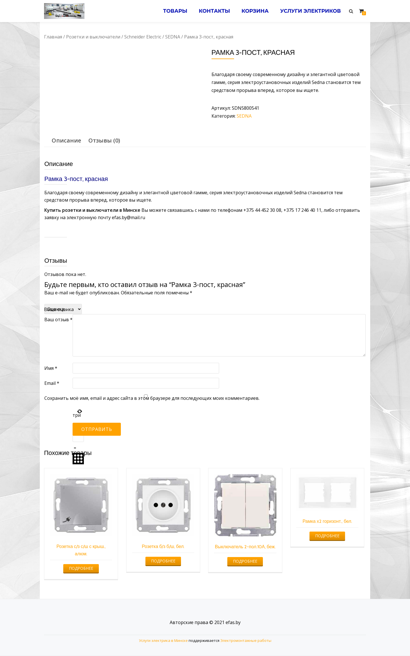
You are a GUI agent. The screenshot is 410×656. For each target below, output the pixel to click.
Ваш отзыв (58, 319)
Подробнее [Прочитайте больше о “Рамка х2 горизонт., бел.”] (327, 535)
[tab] (66, 140)
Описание (66, 140)
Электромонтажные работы (245, 640)
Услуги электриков (310, 11)
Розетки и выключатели (93, 37)
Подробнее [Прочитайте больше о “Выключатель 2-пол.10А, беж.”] (245, 561)
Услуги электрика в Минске (163, 640)
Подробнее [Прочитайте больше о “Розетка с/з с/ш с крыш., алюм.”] (81, 568)
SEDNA (172, 37)
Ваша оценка (59, 309)
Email (51, 383)
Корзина (255, 11)
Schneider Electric (142, 37)
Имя (50, 368)
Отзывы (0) (104, 140)
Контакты (214, 11)
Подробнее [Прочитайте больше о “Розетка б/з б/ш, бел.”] (163, 561)
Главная (53, 37)
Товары (175, 11)
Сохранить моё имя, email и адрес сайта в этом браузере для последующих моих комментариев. (151, 398)
